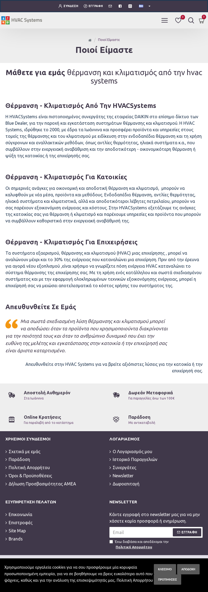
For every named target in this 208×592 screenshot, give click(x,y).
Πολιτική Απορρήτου (135, 580)
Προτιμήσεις (167, 579)
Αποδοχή (188, 569)
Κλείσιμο (165, 569)
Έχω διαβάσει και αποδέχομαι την (139, 537)
